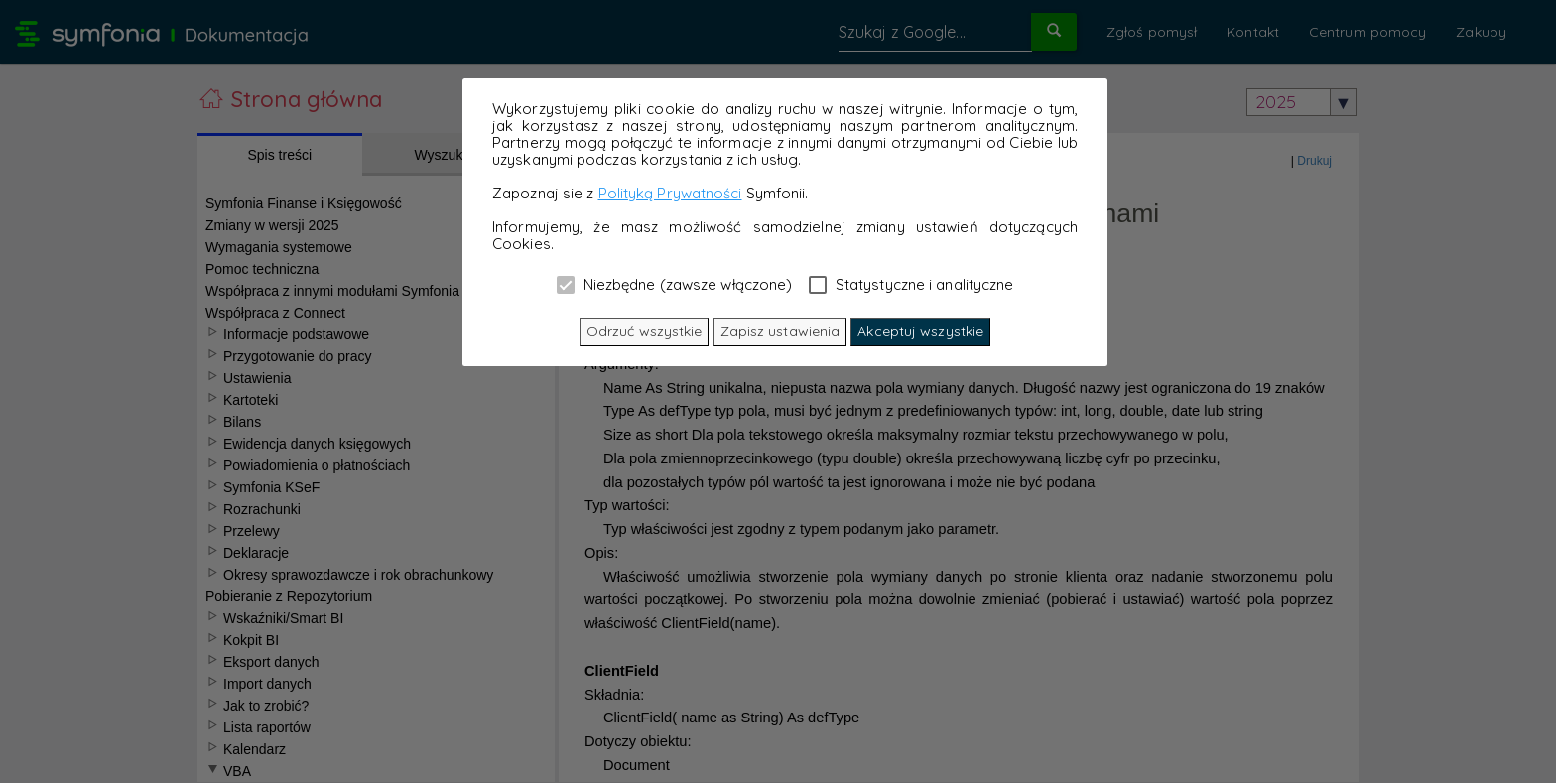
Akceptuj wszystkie (920, 331)
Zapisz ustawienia (780, 331)
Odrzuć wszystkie (644, 331)
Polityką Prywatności (670, 193)
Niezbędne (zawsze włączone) (675, 284)
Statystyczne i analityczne (911, 284)
